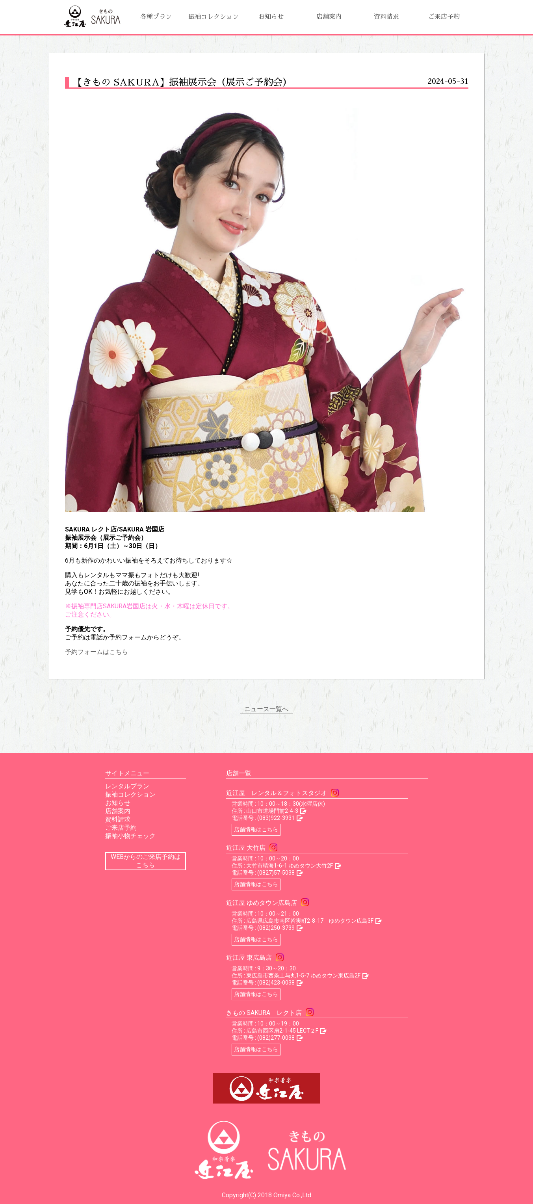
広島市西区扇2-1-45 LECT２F (282, 1030)
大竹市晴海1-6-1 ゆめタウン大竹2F (289, 865)
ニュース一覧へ (266, 709)
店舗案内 (329, 17)
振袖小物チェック (130, 836)
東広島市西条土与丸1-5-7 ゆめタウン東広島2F (303, 975)
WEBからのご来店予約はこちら (145, 861)
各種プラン (156, 17)
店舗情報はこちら (256, 829)
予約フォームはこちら (96, 652)
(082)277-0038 (276, 1038)
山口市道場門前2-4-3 (272, 811)
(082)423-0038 (276, 982)
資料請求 (386, 17)
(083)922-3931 (276, 818)
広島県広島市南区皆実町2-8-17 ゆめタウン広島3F (309, 921)
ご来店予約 (444, 17)
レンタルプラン (127, 786)
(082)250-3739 (276, 928)
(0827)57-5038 (276, 873)
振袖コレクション (213, 17)
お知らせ (271, 17)
